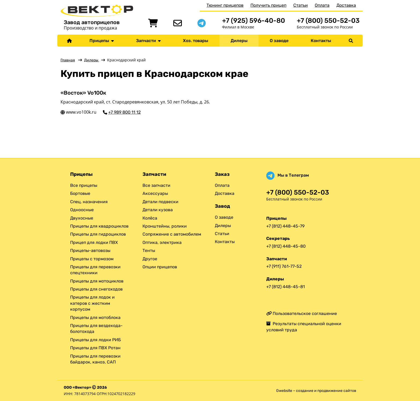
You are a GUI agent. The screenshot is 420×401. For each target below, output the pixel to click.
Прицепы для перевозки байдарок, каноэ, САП (95, 359)
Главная (68, 60)
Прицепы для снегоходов (96, 289)
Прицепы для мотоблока (95, 317)
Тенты (148, 250)
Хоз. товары (195, 40)
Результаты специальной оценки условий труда (303, 326)
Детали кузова (157, 209)
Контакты (321, 40)
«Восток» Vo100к (83, 93)
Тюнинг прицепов (225, 5)
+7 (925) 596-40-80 (253, 20)
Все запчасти (156, 185)
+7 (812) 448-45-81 (285, 286)
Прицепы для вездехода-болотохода (96, 328)
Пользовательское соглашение (301, 313)
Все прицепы (83, 185)
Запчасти (148, 40)
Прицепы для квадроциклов (99, 226)
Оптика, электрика (162, 242)
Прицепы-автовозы (90, 250)
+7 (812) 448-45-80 (286, 246)
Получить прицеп (268, 5)
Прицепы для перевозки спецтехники (95, 269)
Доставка (346, 5)
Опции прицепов (159, 266)
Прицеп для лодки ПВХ (94, 242)
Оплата (322, 5)
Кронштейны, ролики (164, 226)
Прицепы (101, 40)
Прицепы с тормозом (92, 258)
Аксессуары (155, 193)
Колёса (149, 218)
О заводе (279, 40)
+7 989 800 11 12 (124, 112)
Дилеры (239, 40)
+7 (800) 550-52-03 (328, 20)
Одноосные (82, 209)
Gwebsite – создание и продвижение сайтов (316, 390)
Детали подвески (160, 201)
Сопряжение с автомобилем (171, 234)
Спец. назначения (89, 201)
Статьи (300, 5)
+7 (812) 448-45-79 (285, 226)
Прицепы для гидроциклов (98, 234)
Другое (149, 258)
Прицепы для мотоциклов (96, 281)
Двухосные (81, 218)
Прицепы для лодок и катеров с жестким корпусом (92, 303)
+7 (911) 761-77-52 (284, 266)
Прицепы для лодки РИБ (95, 339)
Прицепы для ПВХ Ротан (95, 347)
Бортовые (80, 193)
